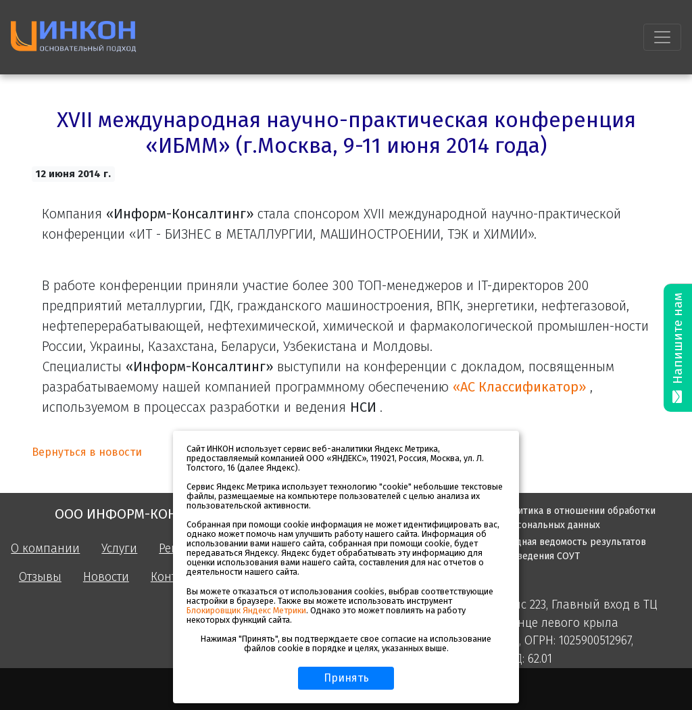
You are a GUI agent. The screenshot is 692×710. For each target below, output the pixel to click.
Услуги (119, 549)
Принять (346, 677)
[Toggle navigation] (662, 37)
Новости (106, 577)
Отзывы (40, 577)
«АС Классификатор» (521, 387)
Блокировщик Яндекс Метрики (246, 610)
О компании (45, 549)
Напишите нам (677, 348)
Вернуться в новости (87, 452)
